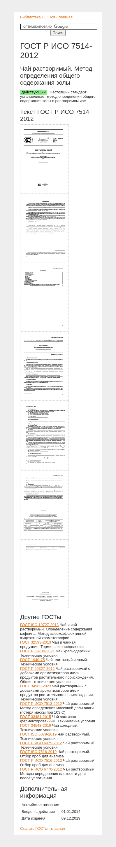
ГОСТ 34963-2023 (35, 686)
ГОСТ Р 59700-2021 (37, 651)
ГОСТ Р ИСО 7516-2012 (41, 760)
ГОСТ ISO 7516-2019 (38, 752)
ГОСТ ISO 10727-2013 (39, 625)
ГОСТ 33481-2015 (35, 716)
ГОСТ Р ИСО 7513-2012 (41, 703)
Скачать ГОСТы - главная (42, 828)
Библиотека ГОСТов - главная (46, 17)
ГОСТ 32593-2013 (35, 642)
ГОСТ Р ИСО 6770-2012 (41, 769)
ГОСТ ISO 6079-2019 (38, 734)
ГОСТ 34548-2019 (35, 725)
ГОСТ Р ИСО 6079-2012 (41, 743)
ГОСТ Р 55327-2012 (37, 668)
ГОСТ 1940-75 (32, 660)
